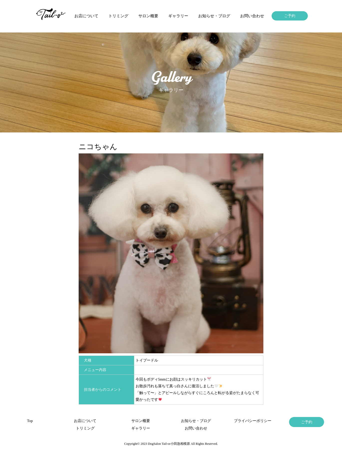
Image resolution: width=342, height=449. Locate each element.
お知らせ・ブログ (214, 16)
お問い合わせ (252, 16)
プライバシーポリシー (251, 421)
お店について (86, 16)
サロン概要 (148, 16)
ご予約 (289, 16)
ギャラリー (178, 16)
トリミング (118, 16)
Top (30, 421)
